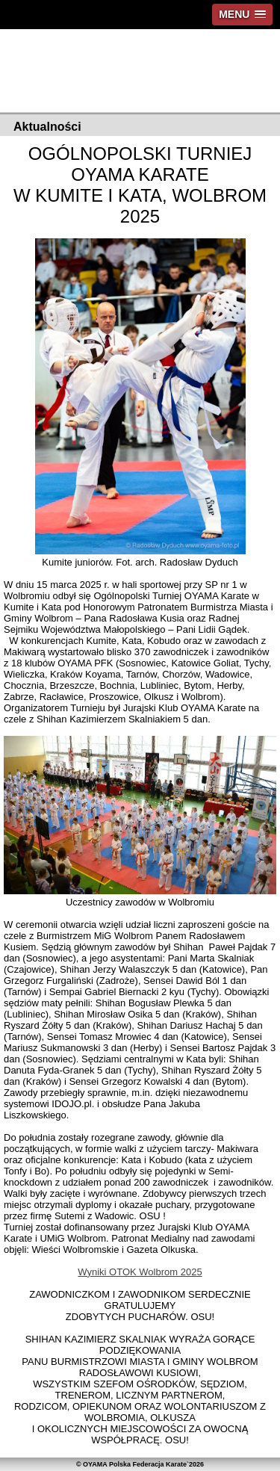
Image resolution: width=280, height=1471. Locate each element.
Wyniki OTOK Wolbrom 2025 (140, 1272)
